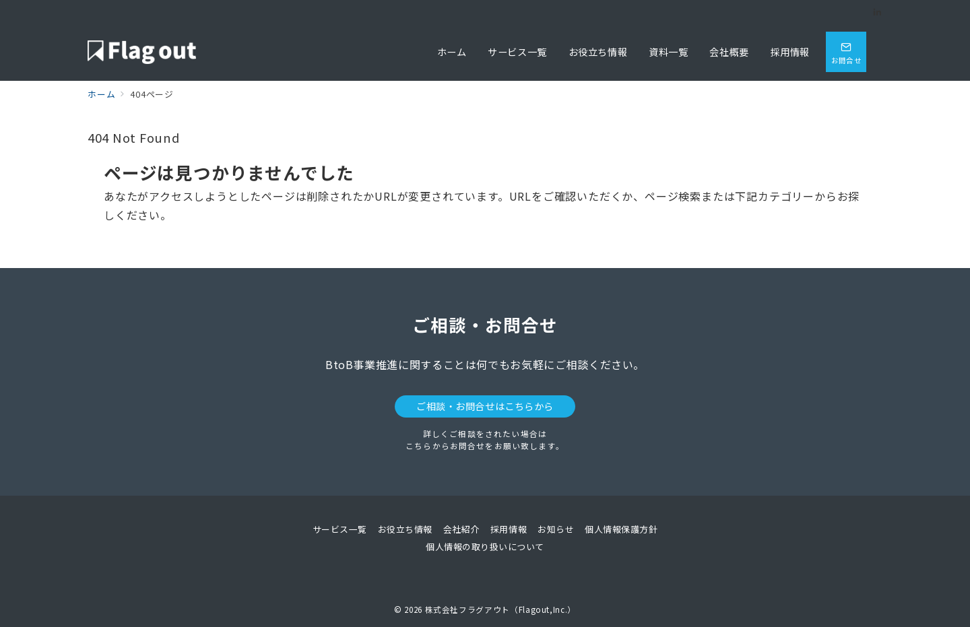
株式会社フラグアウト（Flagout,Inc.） (500, 609)
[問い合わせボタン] (846, 51)
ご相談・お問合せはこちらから (485, 406)
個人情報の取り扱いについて (485, 546)
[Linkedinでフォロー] (877, 11)
